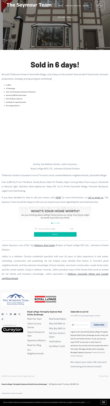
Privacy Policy (103, 376)
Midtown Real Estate (44, 245)
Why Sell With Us (57, 323)
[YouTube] (15, 314)
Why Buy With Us (57, 328)
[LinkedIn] (11, 314)
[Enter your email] (82, 324)
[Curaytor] (12, 332)
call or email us (95, 197)
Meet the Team (34, 318)
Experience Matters (36, 340)
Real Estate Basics (57, 318)
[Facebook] (3, 314)
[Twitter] (7, 314)
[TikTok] (2, 319)
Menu (86, 6)
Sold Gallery (55, 341)
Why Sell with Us (73, 5)
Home (60, 5)
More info (88, 402)
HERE (58, 197)
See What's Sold (57, 346)
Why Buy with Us (65, 17)
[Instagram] (19, 314)
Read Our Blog (34, 345)
